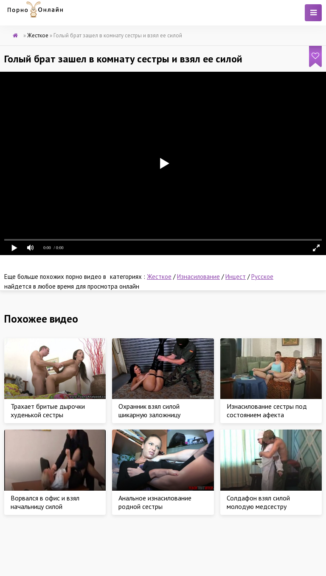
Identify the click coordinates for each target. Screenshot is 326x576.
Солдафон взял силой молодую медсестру (258, 502)
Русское (262, 277)
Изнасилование (198, 277)
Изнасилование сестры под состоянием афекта (267, 410)
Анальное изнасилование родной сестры (154, 502)
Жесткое (159, 277)
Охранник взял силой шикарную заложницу (149, 410)
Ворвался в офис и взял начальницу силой (45, 502)
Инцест (235, 277)
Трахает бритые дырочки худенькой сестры (48, 410)
